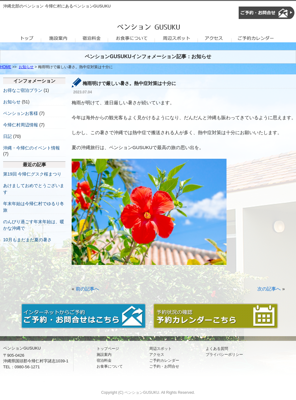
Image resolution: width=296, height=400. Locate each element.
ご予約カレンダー (164, 360)
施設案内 (104, 354)
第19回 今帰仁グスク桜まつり (32, 174)
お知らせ (26, 67)
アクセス (156, 354)
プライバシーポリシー (224, 354)
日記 (7, 136)
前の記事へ (87, 288)
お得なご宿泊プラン (22, 90)
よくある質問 (217, 348)
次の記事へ (269, 288)
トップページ (108, 348)
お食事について (110, 366)
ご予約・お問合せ (164, 366)
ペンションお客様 (20, 113)
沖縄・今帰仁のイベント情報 (31, 147)
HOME (5, 67)
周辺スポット (160, 348)
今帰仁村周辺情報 (20, 124)
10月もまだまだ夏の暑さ (27, 239)
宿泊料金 (104, 360)
